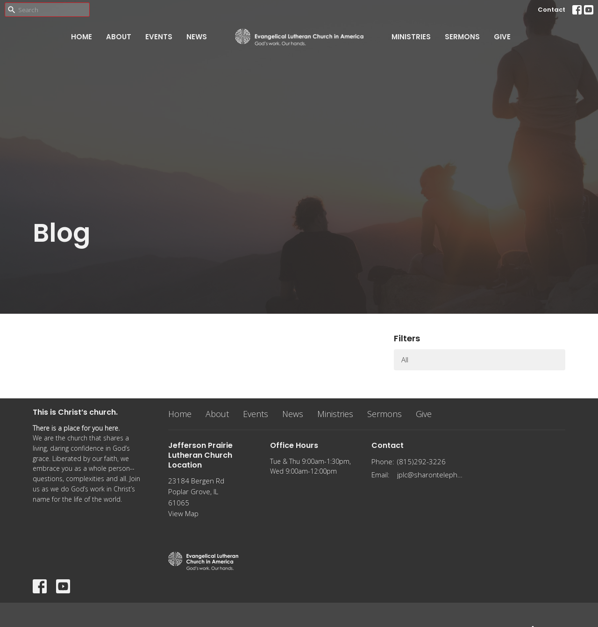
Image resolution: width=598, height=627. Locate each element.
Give (502, 37)
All (404, 359)
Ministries (411, 37)
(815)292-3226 (421, 461)
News (196, 37)
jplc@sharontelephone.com (430, 474)
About (118, 37)
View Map (183, 513)
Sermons (462, 37)
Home (81, 37)
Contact (551, 9)
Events (158, 37)
